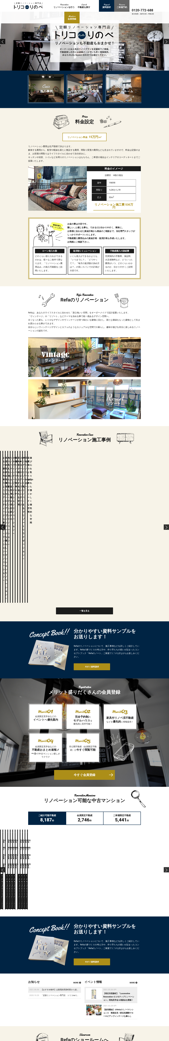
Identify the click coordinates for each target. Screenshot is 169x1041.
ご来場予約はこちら (100, 942)
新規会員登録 (77, 1031)
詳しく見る (68, 942)
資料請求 (97, 1011)
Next (167, 44)
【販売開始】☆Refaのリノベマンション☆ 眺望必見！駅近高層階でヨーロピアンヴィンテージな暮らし (118, 879)
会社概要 (97, 1031)
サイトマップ (99, 1040)
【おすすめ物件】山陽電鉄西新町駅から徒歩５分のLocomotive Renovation (72, 856)
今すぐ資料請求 (89, 557)
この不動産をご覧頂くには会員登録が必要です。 (63, 748)
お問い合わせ (99, 1035)
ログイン (57, 1026)
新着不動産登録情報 (101, 1027)
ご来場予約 (77, 1040)
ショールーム (99, 1015)
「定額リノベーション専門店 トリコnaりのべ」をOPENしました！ (70, 862)
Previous (3, 44)
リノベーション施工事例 (82, 1019)
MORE (77, 849)
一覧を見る (84, 501)
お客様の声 (77, 1023)
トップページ (77, 1011)
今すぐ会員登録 (85, 665)
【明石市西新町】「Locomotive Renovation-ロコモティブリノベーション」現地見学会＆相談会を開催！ (118, 863)
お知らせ (97, 1023)
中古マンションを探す (81, 1027)
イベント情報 (99, 1019)
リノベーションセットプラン (83, 1015)
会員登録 (38, 1026)
